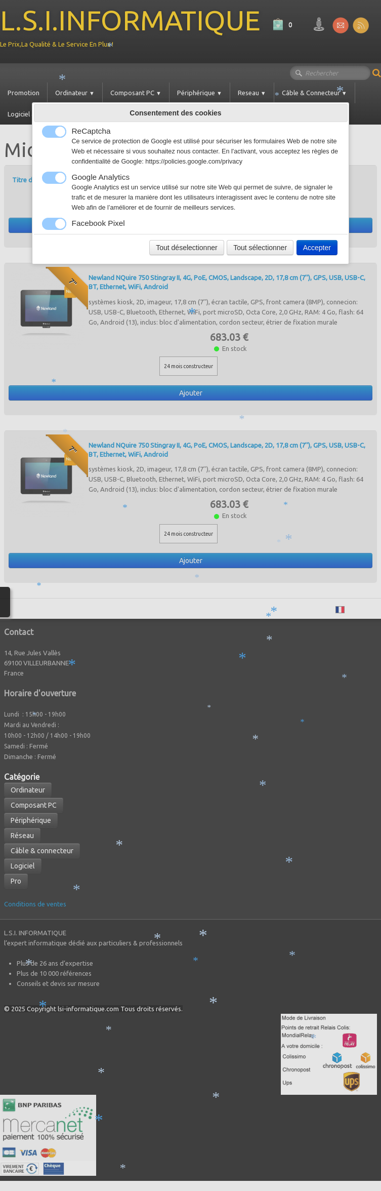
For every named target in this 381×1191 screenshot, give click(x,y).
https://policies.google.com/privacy (193, 161)
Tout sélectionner (260, 248)
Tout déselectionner (186, 248)
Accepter (317, 248)
